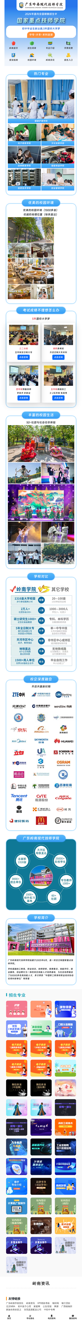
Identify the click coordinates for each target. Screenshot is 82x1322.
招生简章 (32, 48)
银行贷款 (66, 1303)
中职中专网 (49, 1309)
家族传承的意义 (13, 1309)
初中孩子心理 (24, 1306)
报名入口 (68, 60)
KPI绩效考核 (44, 1303)
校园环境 (32, 60)
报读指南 (13, 60)
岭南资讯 (50, 60)
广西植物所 (66, 1306)
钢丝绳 (55, 1303)
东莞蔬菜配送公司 (32, 1309)
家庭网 (37, 1306)
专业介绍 (50, 48)
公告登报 (47, 1306)
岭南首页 (13, 48)
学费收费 (68, 48)
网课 (56, 1306)
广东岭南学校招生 (14, 1303)
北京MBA (10, 1306)
